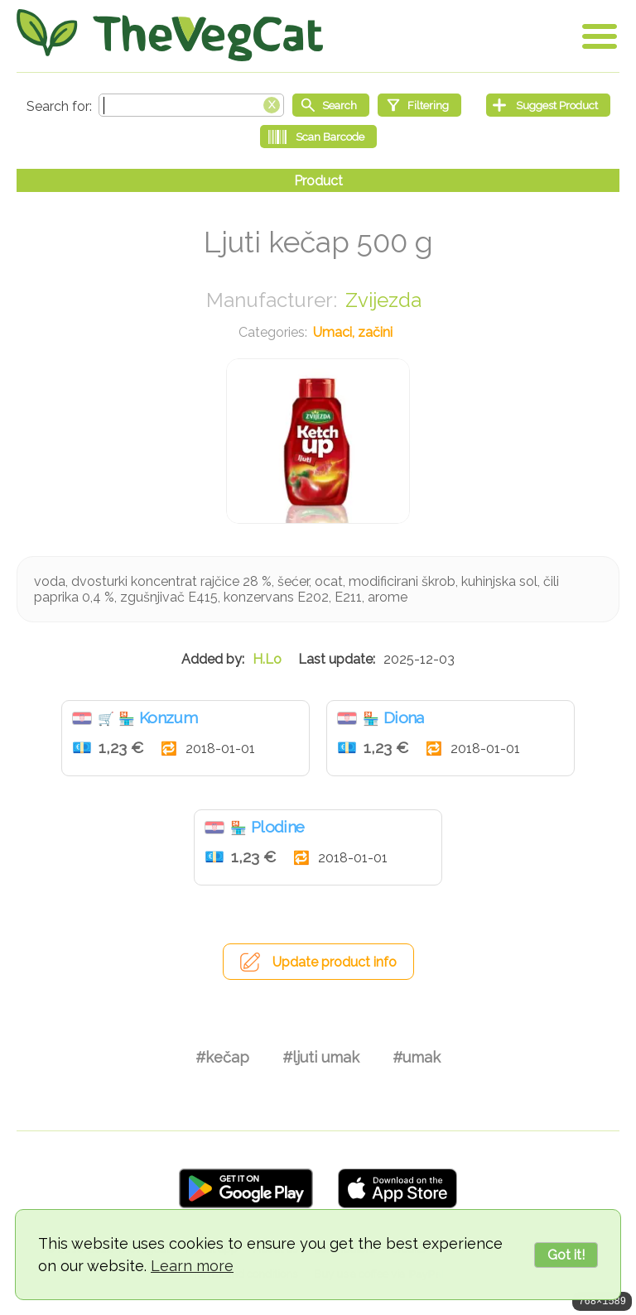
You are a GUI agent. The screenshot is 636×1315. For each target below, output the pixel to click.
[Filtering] (419, 105)
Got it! (566, 1255)
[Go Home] (170, 35)
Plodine (277, 827)
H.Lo (267, 659)
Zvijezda (383, 300)
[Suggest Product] (548, 105)
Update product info (334, 962)
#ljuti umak (320, 1057)
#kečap (222, 1057)
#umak (417, 1057)
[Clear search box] (271, 103)
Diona (403, 717)
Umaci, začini (353, 332)
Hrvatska (82, 718)
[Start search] (330, 105)
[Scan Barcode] (318, 136)
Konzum (168, 717)
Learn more (192, 1265)
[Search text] (191, 105)
